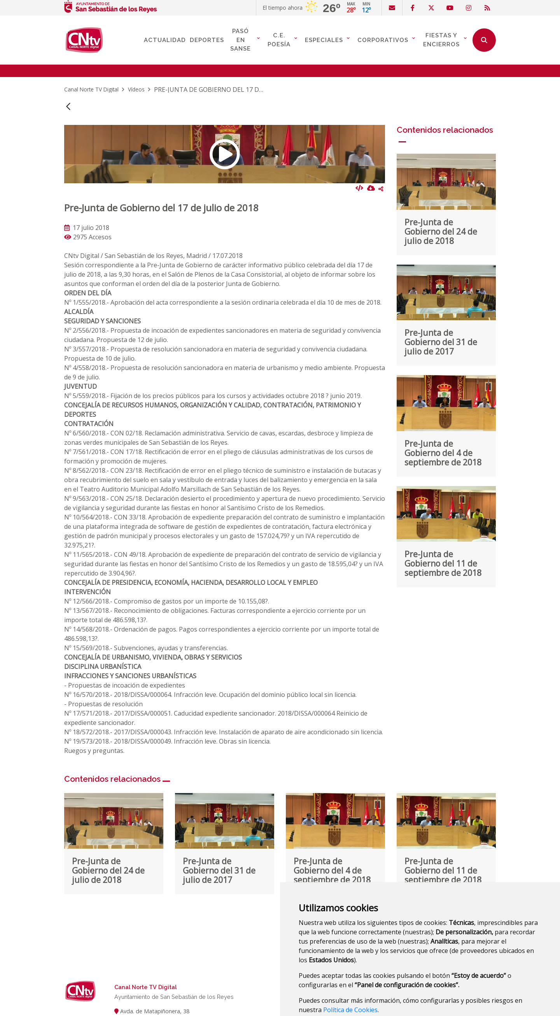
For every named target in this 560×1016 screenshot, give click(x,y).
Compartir (380, 151)
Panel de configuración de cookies (406, 990)
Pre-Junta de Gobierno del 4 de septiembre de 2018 (442, 416)
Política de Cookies (350, 972)
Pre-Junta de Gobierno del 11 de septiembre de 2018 (442, 526)
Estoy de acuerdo (327, 990)
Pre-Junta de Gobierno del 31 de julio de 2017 (440, 305)
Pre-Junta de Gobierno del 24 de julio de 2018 (440, 194)
